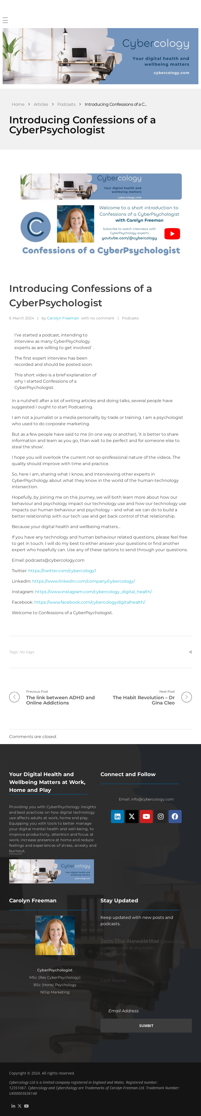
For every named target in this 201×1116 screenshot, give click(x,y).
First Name (113, 954)
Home (18, 104)
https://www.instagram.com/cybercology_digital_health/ (93, 591)
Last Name (113, 980)
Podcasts (66, 104)
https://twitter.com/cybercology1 (62, 570)
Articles (41, 104)
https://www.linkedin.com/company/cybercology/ (83, 581)
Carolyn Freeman (63, 318)
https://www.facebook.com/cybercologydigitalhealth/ (89, 602)
